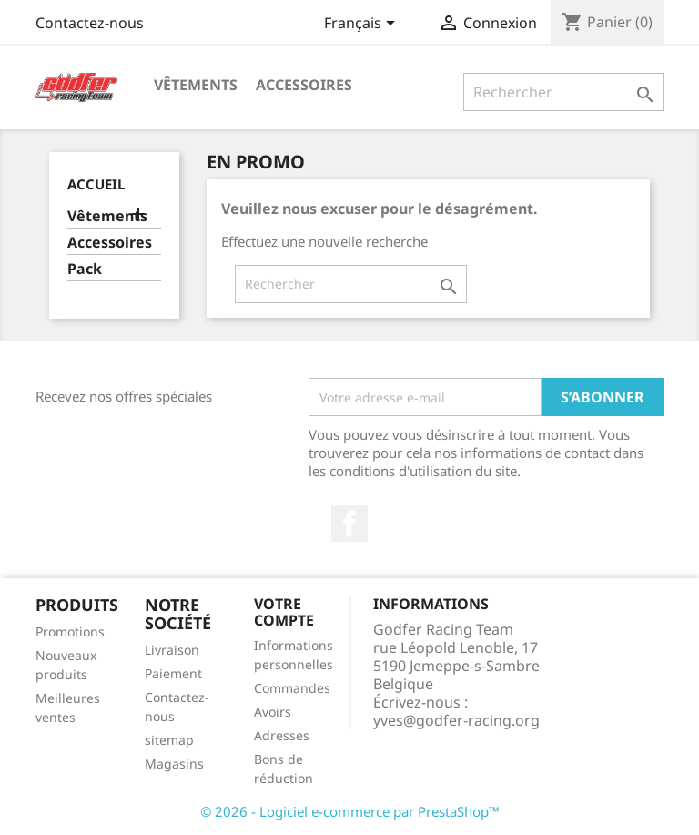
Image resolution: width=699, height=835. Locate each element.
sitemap (169, 739)
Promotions (70, 631)
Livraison (172, 649)
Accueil (96, 184)
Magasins (174, 763)
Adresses (281, 735)
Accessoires (304, 85)
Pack (84, 269)
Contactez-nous (89, 23)
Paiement (173, 673)
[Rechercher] (563, 92)
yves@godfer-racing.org (456, 720)
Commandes (292, 688)
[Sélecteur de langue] (362, 25)
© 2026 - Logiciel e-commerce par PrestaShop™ (350, 811)
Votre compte (284, 612)
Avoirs (272, 711)
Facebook (349, 523)
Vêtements (196, 85)
